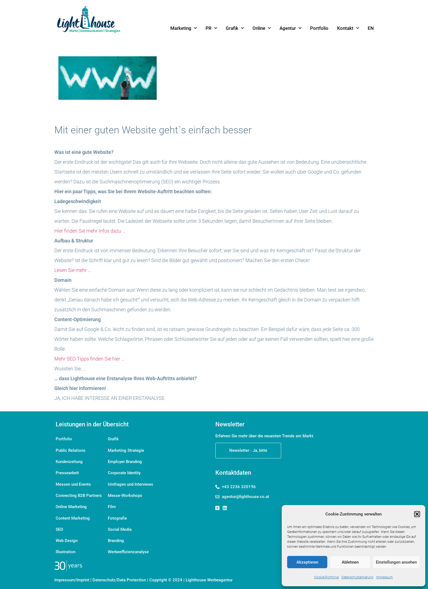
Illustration (65, 548)
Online (261, 28)
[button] (417, 514)
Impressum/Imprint (71, 575)
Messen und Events (73, 482)
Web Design (67, 537)
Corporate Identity (124, 471)
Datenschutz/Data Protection (119, 575)
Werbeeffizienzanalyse (128, 548)
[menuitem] (371, 28)
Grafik (235, 28)
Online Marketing (71, 504)
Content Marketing (73, 515)
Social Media (120, 526)
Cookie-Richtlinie (326, 577)
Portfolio (319, 28)
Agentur (290, 28)
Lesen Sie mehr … (72, 270)
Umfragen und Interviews (130, 482)
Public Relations (70, 449)
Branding (116, 537)
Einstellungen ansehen (396, 562)
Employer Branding (125, 460)
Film (112, 504)
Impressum (384, 577)
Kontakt (348, 28)
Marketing (183, 28)
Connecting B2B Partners (79, 493)
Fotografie (117, 515)
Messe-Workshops (125, 493)
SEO (59, 526)
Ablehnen (350, 562)
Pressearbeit (67, 471)
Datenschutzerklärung (357, 577)
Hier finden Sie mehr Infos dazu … (90, 231)
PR (211, 28)
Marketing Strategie (126, 449)
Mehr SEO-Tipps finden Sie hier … (89, 359)
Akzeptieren (307, 562)
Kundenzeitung (69, 460)
